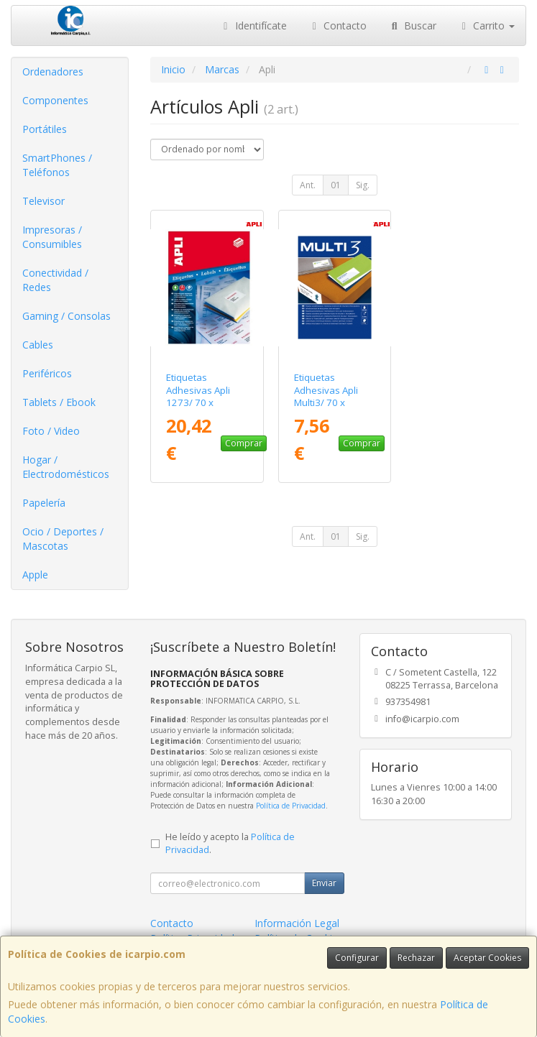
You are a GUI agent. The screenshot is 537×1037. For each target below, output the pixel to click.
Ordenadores (52, 71)
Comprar (243, 443)
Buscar (412, 25)
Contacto (337, 25)
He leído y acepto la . (230, 844)
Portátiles (44, 129)
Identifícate (253, 25)
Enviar (324, 883)
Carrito (486, 25)
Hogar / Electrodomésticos (65, 467)
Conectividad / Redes (55, 280)
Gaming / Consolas (66, 316)
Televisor (43, 201)
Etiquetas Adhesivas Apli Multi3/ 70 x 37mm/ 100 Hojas (334, 396)
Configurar (357, 957)
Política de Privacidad (291, 806)
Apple (35, 574)
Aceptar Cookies (487, 957)
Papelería (43, 503)
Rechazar (416, 957)
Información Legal (296, 923)
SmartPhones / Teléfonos (57, 165)
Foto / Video (51, 431)
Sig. (363, 185)
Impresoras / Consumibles (52, 237)
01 (336, 185)
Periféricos (47, 373)
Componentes (55, 100)
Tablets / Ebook (59, 402)
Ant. (308, 185)
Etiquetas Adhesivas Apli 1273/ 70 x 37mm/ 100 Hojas (206, 396)
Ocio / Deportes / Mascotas (63, 539)
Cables (37, 344)
